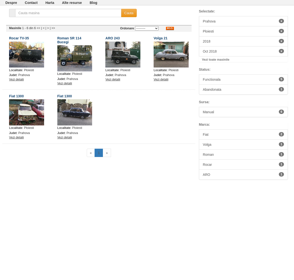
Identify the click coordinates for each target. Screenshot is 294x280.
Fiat (243, 134)
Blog (93, 3)
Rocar (243, 164)
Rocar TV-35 (19, 38)
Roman (243, 154)
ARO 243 (112, 38)
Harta (49, 3)
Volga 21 (161, 38)
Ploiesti (29, 70)
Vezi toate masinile (215, 59)
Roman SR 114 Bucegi (69, 40)
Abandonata (243, 89)
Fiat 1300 (16, 96)
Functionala (243, 79)
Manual (243, 112)
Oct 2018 (243, 51)
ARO (243, 174)
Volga (243, 144)
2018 (243, 41)
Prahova (24, 75)
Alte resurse (72, 3)
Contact (31, 3)
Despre (11, 3)
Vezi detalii (16, 79)
